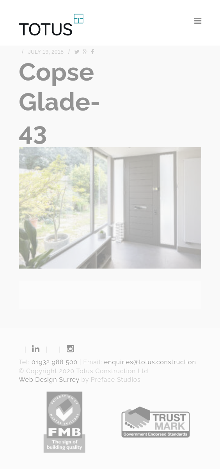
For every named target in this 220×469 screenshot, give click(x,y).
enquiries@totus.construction (150, 362)
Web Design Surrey (49, 379)
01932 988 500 (55, 362)
